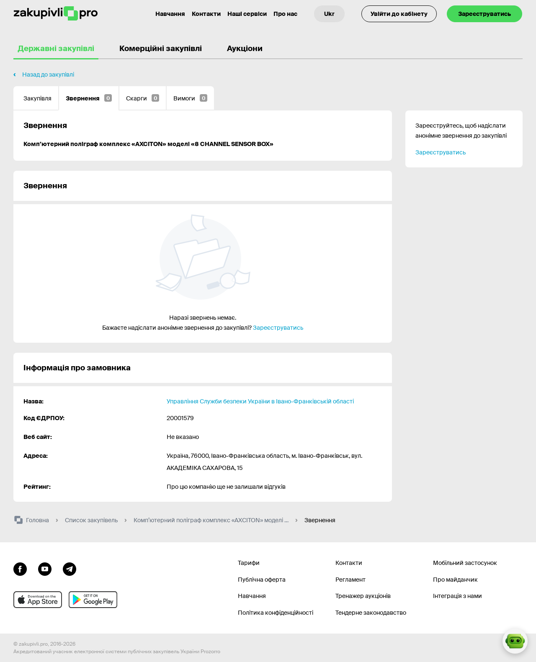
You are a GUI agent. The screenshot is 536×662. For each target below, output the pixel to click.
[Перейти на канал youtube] (45, 568)
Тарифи (249, 563)
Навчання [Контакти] (170, 14)
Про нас (285, 14)
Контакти (206, 14)
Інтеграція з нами (457, 596)
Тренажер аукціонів (363, 596)
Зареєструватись (484, 14)
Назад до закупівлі (48, 74)
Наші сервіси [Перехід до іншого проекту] (247, 14)
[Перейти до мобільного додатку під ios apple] (37, 599)
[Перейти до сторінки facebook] (20, 568)
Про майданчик (455, 579)
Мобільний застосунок (465, 563)
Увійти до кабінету (399, 14)
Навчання (252, 596)
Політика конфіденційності (275, 612)
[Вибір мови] (329, 13)
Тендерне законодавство (370, 612)
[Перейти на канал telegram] (69, 568)
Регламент (350, 579)
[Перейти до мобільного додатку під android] (93, 599)
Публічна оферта (262, 579)
